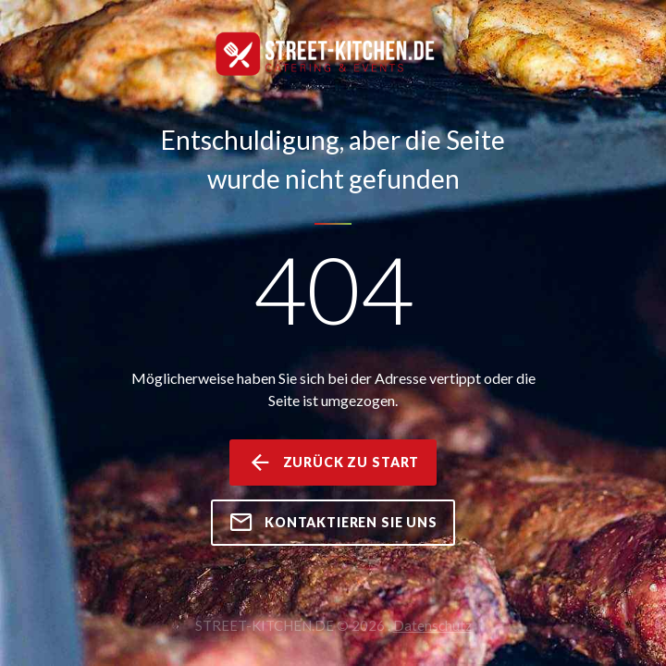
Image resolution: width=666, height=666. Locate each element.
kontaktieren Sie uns (333, 523)
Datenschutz (432, 625)
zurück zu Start (333, 462)
